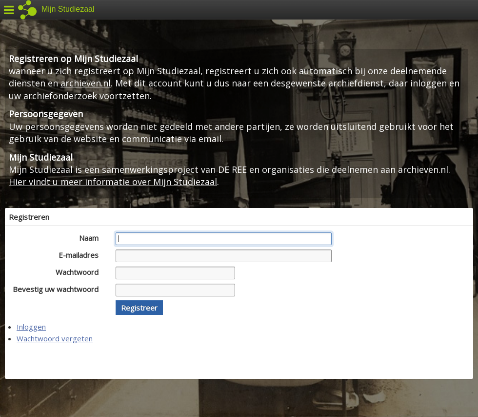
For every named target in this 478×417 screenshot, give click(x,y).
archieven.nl (85, 83)
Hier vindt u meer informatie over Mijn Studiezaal (113, 182)
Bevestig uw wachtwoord (58, 289)
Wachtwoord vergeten (55, 338)
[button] (139, 307)
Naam (91, 238)
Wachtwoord (80, 272)
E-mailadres (81, 255)
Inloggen (31, 327)
